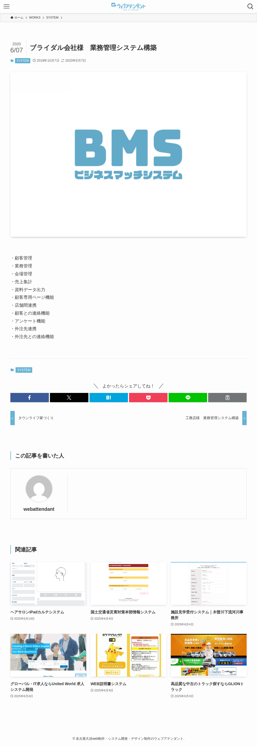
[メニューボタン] (6, 6)
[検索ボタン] (250, 6)
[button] (29, 397)
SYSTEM (23, 60)
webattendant (38, 509)
